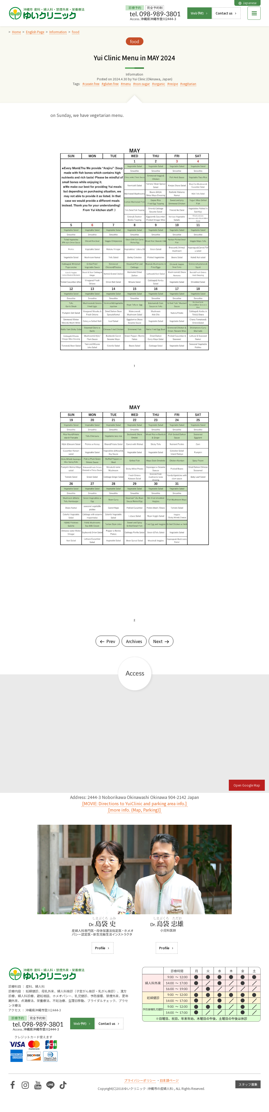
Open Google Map (247, 785)
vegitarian (189, 83)
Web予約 (199, 13)
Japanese (247, 3)
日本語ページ (169, 1080)
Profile (102, 948)
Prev (107, 641)
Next (161, 641)
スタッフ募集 (248, 1084)
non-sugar (142, 83)
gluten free (111, 83)
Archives (134, 641)
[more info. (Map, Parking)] (134, 810)
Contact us (226, 13)
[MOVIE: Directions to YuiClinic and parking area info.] (134, 803)
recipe (173, 83)
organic (159, 83)
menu (127, 83)
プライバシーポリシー (140, 1080)
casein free (91, 83)
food (134, 41)
